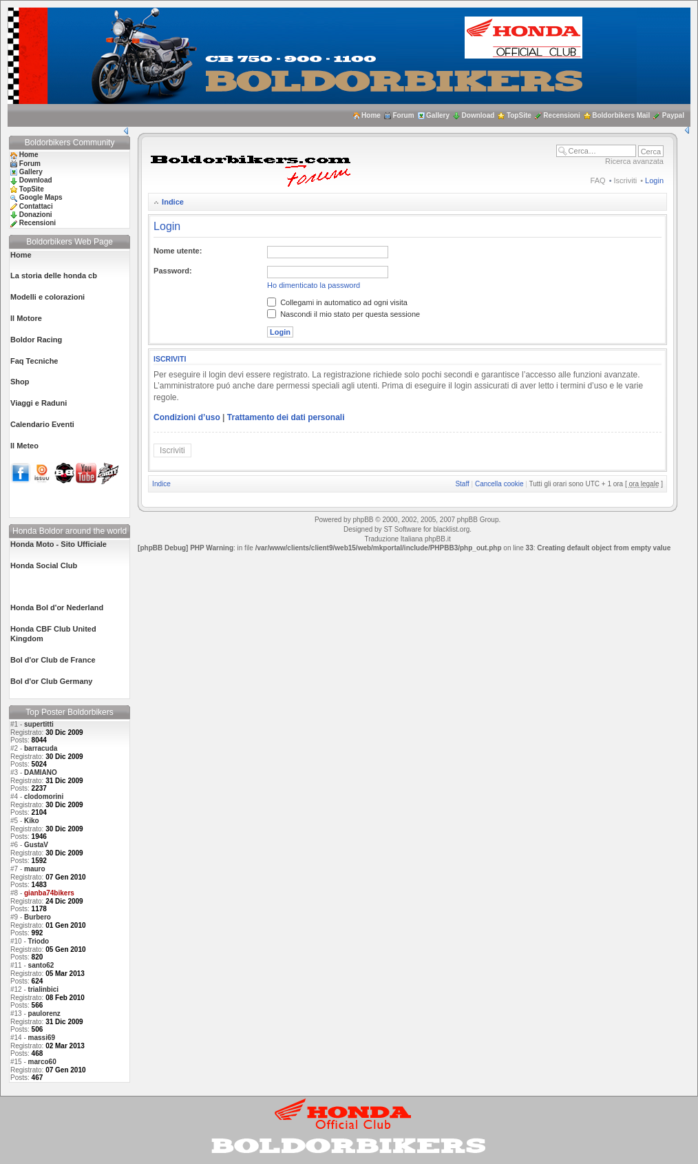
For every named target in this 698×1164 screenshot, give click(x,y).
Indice (173, 202)
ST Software (402, 529)
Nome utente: (178, 251)
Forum (403, 115)
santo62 (41, 965)
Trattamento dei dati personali (286, 417)
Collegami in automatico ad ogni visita (337, 302)
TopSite (519, 115)
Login (654, 180)
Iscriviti (625, 180)
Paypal (673, 115)
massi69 (41, 1037)
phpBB (362, 519)
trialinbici (43, 989)
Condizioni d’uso (187, 417)
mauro (34, 869)
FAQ (598, 180)
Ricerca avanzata (634, 161)
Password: (173, 271)
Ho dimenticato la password (313, 285)
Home (371, 115)
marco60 (42, 1062)
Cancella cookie (499, 484)
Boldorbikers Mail (621, 115)
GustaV (36, 845)
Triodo (39, 941)
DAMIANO (40, 772)
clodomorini (43, 796)
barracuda (40, 748)
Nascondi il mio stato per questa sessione (343, 314)
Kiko (31, 820)
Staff (462, 484)
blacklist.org (451, 529)
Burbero (37, 917)
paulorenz (44, 1013)
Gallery (438, 115)
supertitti (39, 724)
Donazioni (35, 214)
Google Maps (41, 197)
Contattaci (36, 206)
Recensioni (561, 115)
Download (478, 115)
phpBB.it (438, 539)
